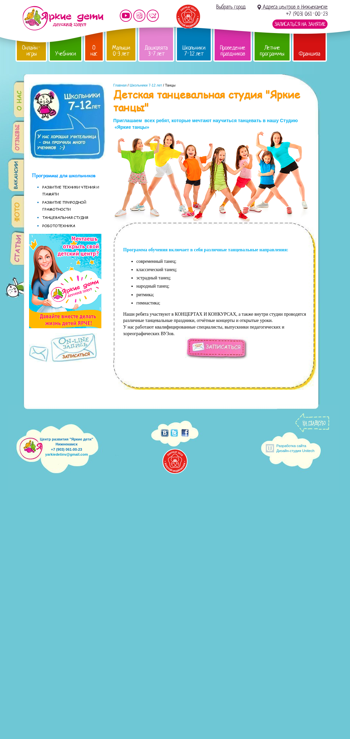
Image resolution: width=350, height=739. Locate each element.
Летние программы (272, 50)
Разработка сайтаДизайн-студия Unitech (295, 448)
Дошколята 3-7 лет (156, 50)
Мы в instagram (139, 16)
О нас (93, 50)
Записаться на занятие (300, 24)
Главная (120, 85)
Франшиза (309, 53)
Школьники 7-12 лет (193, 50)
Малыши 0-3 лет (121, 50)
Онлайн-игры (31, 50)
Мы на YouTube (126, 16)
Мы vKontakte (153, 16)
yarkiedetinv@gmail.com (66, 454)
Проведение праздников (232, 50)
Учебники (65, 53)
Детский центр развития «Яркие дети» (62, 18)
